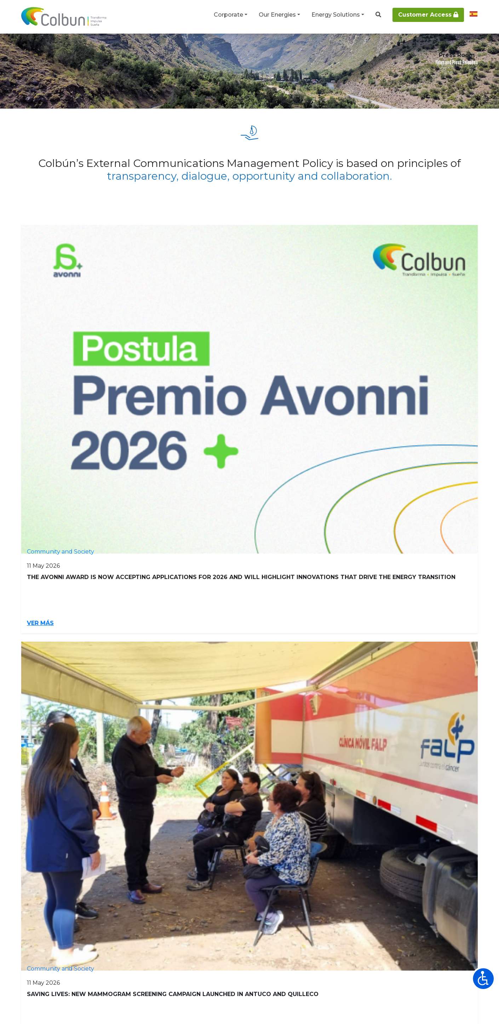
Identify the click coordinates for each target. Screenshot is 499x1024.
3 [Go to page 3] (191, 627)
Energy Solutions (335, 14)
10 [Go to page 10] (323, 627)
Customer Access (428, 14)
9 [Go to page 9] (303, 627)
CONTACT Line (357, 918)
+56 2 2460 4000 (293, 918)
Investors (37, 785)
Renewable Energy (315, 785)
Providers (166, 785)
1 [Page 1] (155, 627)
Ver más (41, 414)
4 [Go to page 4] (210, 627)
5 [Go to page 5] (228, 627)
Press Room (83, 47)
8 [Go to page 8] (284, 627)
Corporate (228, 14)
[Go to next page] (342, 627)
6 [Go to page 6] (247, 627)
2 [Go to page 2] (172, 627)
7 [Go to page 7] (266, 627)
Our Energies (277, 14)
